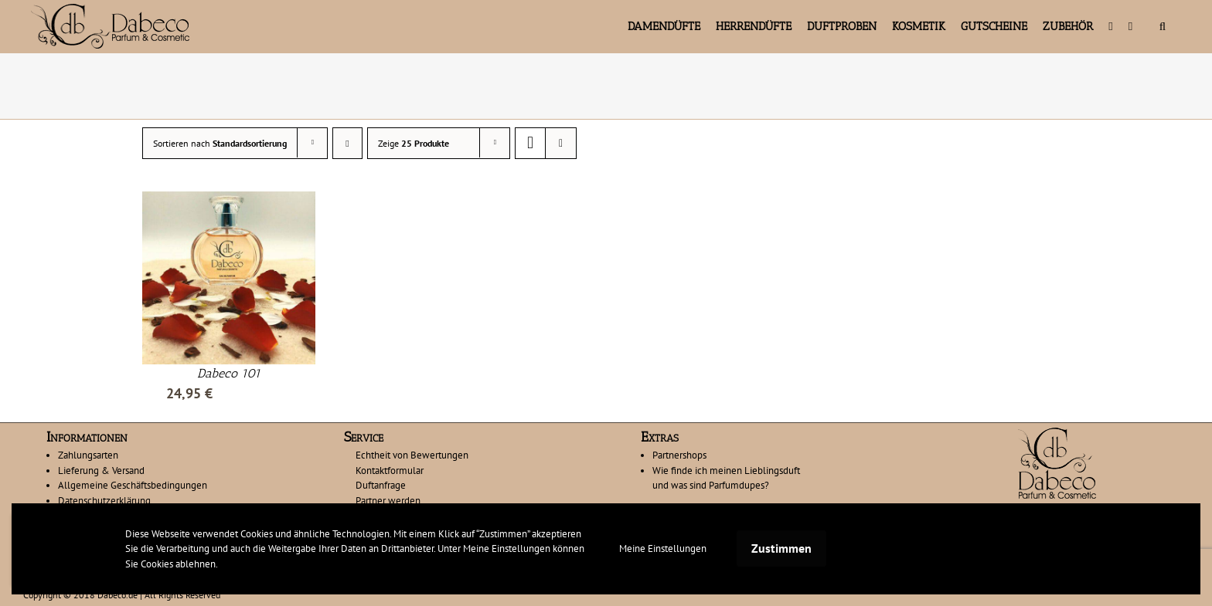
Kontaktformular (390, 470)
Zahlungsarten (88, 455)
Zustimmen (781, 548)
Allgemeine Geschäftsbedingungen (132, 485)
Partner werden (388, 500)
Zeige (413, 143)
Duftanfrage (381, 485)
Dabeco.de (117, 595)
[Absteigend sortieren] (347, 143)
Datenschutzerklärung (104, 500)
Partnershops (679, 455)
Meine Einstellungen (662, 548)
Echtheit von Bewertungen (412, 455)
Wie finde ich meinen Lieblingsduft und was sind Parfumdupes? (726, 478)
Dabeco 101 (228, 373)
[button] (1162, 26)
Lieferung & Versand (101, 470)
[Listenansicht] (561, 143)
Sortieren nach (220, 143)
